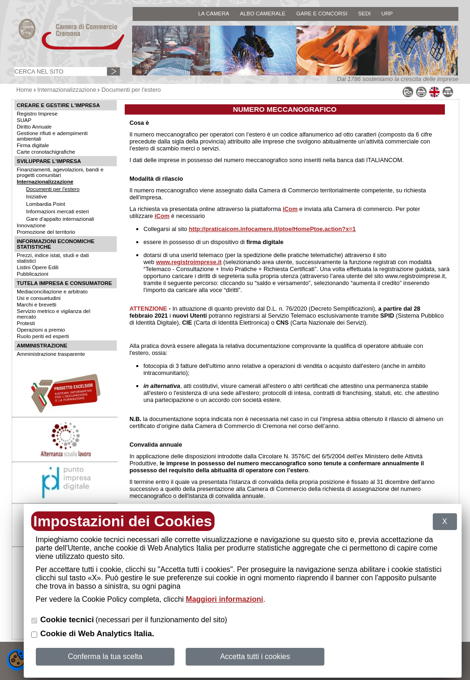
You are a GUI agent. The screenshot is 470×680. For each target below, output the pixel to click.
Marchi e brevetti (36, 304)
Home (24, 89)
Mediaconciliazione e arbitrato (52, 291)
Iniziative (36, 196)
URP (387, 13)
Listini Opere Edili (38, 267)
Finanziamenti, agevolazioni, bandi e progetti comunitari (60, 172)
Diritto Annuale (34, 126)
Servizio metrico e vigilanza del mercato (53, 314)
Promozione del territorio (46, 232)
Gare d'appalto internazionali (60, 219)
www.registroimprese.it (189, 261)
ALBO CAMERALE (262, 13)
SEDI (364, 13)
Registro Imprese (37, 113)
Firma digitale (33, 145)
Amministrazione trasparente (51, 354)
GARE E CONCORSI (322, 13)
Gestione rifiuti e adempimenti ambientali (52, 136)
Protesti (26, 323)
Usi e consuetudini (38, 298)
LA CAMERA (213, 13)
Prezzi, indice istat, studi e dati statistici (53, 258)
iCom (290, 208)
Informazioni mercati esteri (57, 211)
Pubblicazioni (32, 274)
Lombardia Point (45, 204)
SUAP (24, 120)
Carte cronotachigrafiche (46, 152)
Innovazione (31, 225)
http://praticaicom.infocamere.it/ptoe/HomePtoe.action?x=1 (272, 228)
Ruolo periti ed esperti (43, 336)
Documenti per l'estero (131, 89)
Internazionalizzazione (66, 89)
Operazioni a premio (41, 330)
